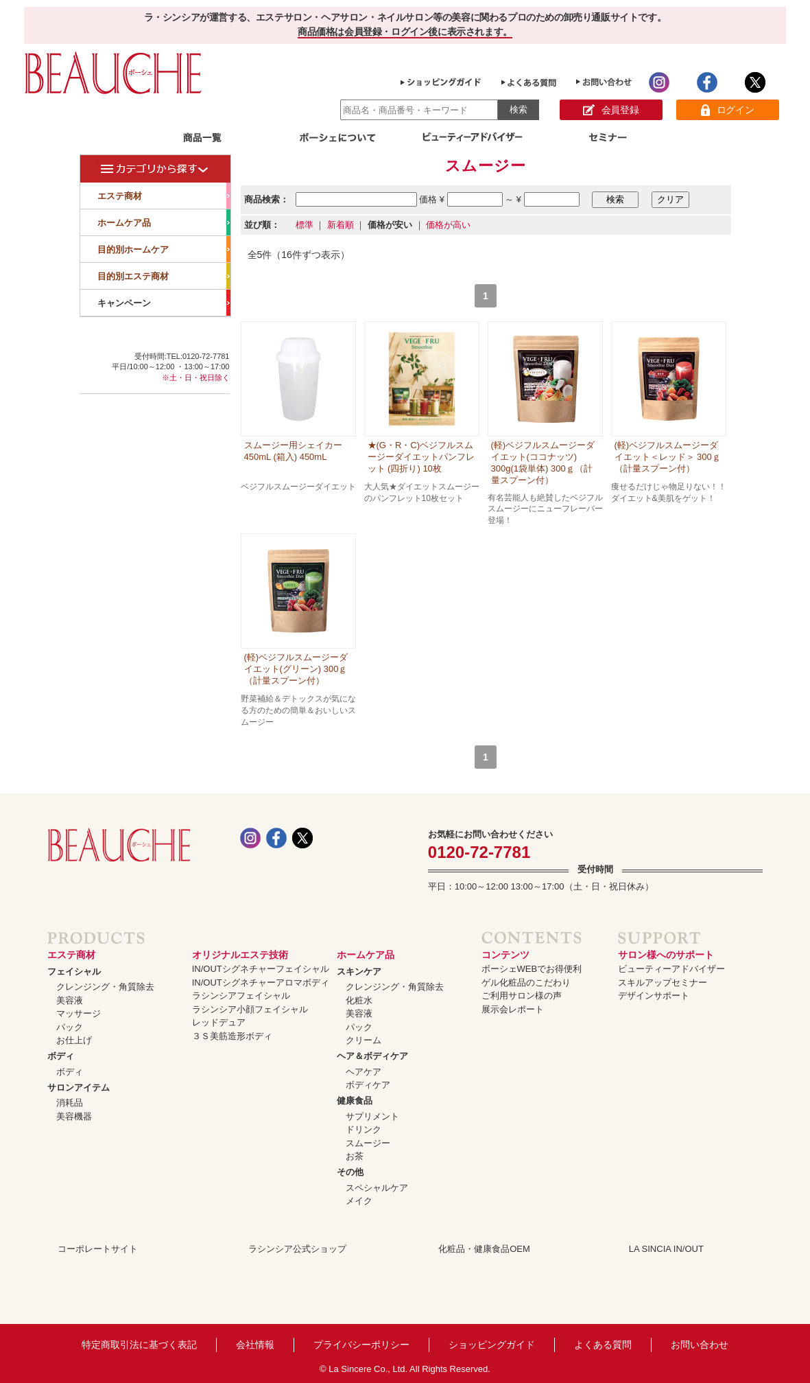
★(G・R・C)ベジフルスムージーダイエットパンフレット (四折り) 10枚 (421, 457)
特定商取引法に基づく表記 (139, 1344)
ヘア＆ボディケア (372, 1056)
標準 (304, 225)
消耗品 (69, 1102)
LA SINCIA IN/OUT (666, 1249)
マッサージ (78, 1013)
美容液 (69, 1000)
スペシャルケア (377, 1188)
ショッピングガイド (492, 1344)
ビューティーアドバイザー (671, 969)
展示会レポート (512, 1009)
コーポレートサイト (98, 1249)
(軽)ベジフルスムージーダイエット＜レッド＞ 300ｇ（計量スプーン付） (668, 457)
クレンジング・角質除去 (105, 986)
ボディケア (368, 1085)
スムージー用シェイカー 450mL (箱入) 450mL (293, 451)
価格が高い (448, 225)
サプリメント (372, 1116)
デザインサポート (653, 995)
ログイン (727, 110)
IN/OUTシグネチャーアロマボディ (260, 982)
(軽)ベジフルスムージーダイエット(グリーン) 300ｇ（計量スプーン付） (296, 669)
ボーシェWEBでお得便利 (531, 969)
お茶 (355, 1156)
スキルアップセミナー (662, 982)
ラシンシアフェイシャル (241, 995)
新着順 (340, 225)
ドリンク (363, 1129)
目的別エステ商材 (163, 276)
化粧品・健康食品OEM (484, 1249)
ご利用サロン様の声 (521, 995)
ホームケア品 (163, 222)
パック (69, 1027)
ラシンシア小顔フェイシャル (250, 1009)
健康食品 (354, 1100)
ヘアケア (363, 1072)
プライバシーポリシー (361, 1344)
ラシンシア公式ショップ (297, 1249)
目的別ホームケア (163, 249)
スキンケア (359, 971)
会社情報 (255, 1344)
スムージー (368, 1143)
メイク (359, 1201)
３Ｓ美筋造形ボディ (232, 1036)
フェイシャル (74, 971)
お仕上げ (74, 1040)
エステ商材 (163, 196)
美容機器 (74, 1116)
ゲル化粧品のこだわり (526, 982)
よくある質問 (603, 1344)
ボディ (60, 1056)
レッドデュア (219, 1022)
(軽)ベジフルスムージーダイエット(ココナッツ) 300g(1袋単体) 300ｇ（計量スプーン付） (543, 462)
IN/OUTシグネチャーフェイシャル (260, 969)
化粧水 (359, 1000)
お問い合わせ (699, 1344)
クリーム (363, 1040)
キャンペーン (163, 303)
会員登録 (611, 110)
